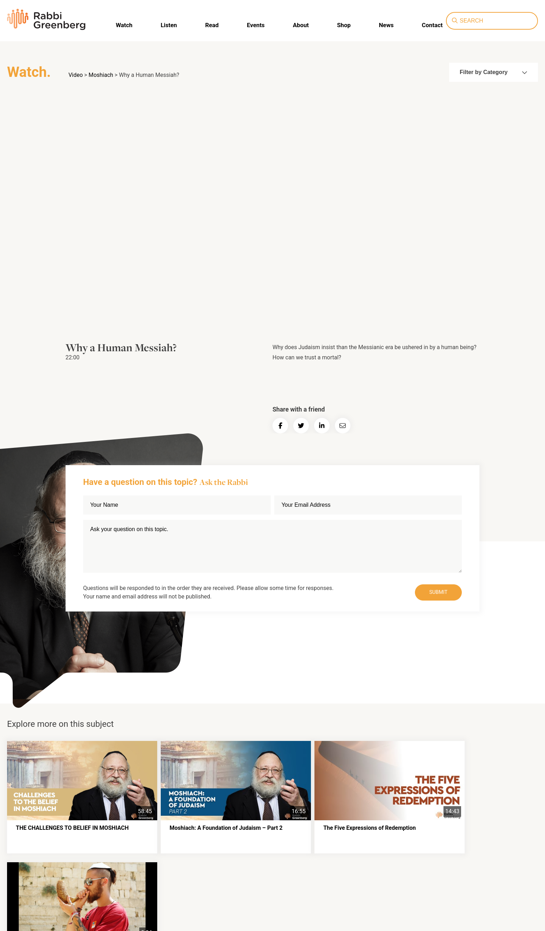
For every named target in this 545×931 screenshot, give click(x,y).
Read (213, 25)
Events (256, 25)
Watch (127, 25)
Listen (171, 25)
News (385, 25)
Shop (343, 25)
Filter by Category (493, 72)
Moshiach (100, 75)
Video (75, 75)
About (300, 25)
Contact (430, 25)
